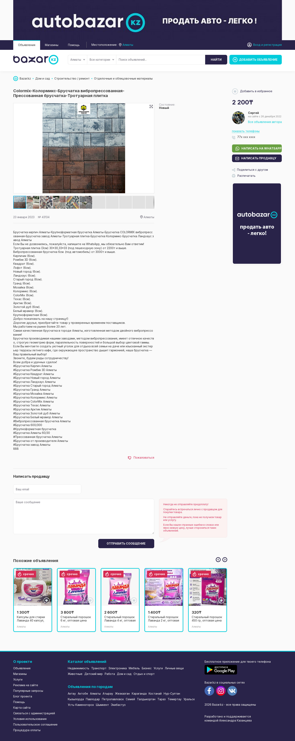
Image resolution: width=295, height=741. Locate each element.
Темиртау (174, 699)
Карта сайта (21, 707)
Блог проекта (22, 696)
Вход (257, 44)
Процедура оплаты (27, 730)
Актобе (83, 693)
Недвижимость (78, 668)
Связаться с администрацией (34, 713)
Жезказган (122, 693)
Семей (130, 699)
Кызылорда (76, 699)
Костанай (155, 693)
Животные (75, 674)
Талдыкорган (146, 699)
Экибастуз (118, 704)
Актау (72, 693)
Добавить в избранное (252, 91)
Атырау (108, 693)
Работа (110, 674)
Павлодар (93, 699)
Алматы (77, 59)
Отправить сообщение (126, 543)
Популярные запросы (28, 690)
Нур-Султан (172, 693)
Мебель (134, 668)
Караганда (139, 693)
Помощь (74, 45)
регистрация (273, 44)
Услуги (17, 679)
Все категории (102, 59)
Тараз (161, 699)
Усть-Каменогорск (81, 704)
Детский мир (93, 674)
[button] (33, 202)
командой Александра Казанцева (228, 720)
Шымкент (102, 704)
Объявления (26, 45)
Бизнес (147, 668)
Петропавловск (113, 699)
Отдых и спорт (144, 674)
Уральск (189, 699)
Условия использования (30, 719)
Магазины (51, 45)
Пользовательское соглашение (35, 724)
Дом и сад (124, 674)
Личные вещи (174, 668)
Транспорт (98, 668)
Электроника (117, 668)
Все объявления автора (265, 122)
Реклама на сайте (25, 685)
